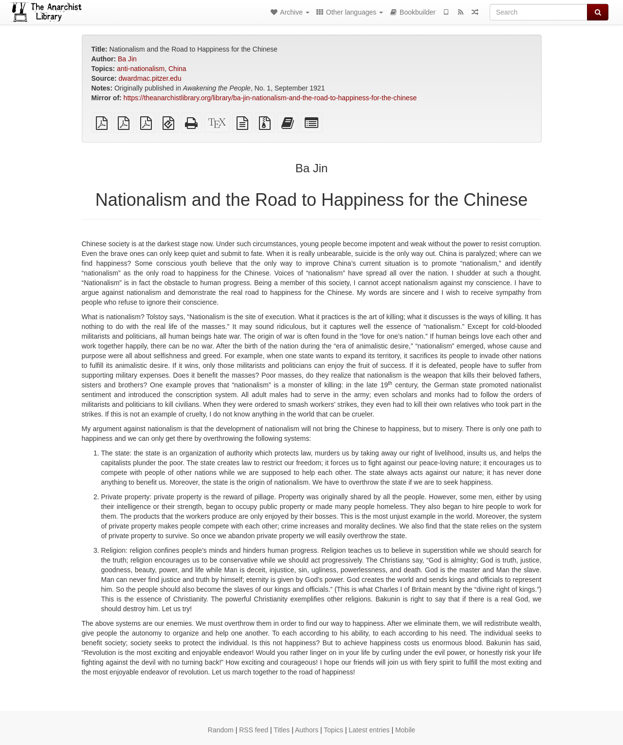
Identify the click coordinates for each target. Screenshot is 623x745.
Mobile (405, 730)
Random (221, 730)
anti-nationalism (141, 69)
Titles (282, 730)
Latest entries (368, 730)
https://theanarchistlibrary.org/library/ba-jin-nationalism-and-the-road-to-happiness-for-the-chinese (270, 98)
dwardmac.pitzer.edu (150, 78)
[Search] (538, 12)
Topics (333, 730)
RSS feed (253, 730)
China (177, 69)
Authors (306, 730)
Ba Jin (127, 59)
